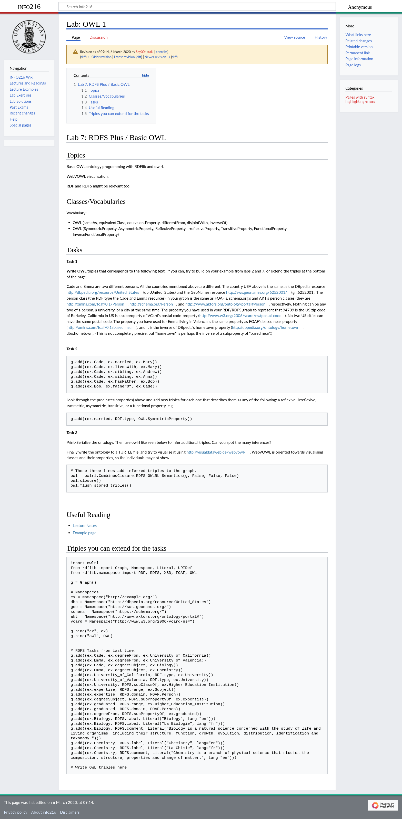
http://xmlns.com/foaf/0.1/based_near (100, 327)
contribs (161, 52)
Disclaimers (69, 812)
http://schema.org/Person (151, 304)
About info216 (43, 812)
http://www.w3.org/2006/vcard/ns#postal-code (240, 315)
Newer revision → (157, 57)
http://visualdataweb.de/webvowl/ (216, 452)
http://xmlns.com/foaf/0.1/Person (95, 304)
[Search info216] (197, 6)
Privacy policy (15, 812)
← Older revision (99, 57)
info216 (29, 6)
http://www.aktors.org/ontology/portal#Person (225, 304)
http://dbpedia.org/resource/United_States (102, 292)
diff (83, 57)
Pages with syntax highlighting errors (360, 99)
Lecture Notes (85, 525)
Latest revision (124, 57)
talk (150, 52)
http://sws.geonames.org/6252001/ (256, 292)
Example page (84, 532)
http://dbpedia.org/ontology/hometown (265, 327)
